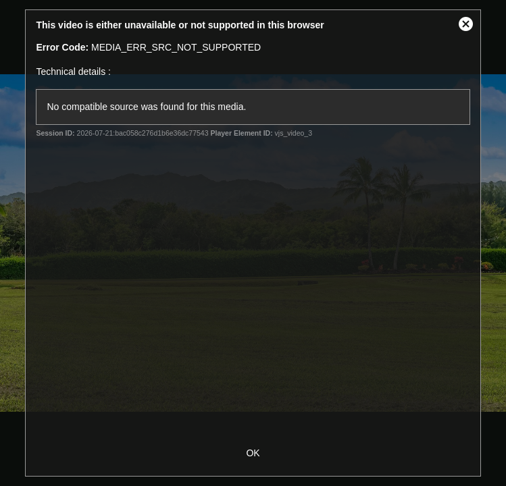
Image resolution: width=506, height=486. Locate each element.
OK (252, 453)
